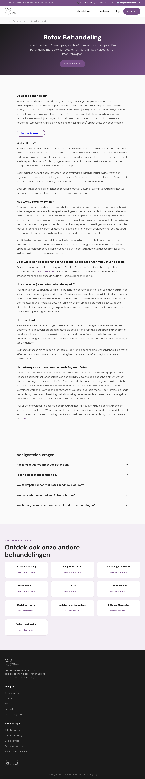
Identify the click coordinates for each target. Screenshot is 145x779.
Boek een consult (73, 63)
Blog (117, 11)
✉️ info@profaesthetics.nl (128, 3)
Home (7, 21)
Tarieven (104, 11)
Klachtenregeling (13, 714)
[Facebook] (8, 763)
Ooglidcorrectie (13, 740)
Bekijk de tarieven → (30, 133)
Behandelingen (85, 11)
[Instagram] (16, 763)
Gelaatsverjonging (14, 746)
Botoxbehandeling (14, 730)
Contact (131, 11)
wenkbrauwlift (46, 271)
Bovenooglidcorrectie (16, 751)
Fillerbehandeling (13, 735)
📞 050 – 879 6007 (95, 3)
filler (24, 418)
